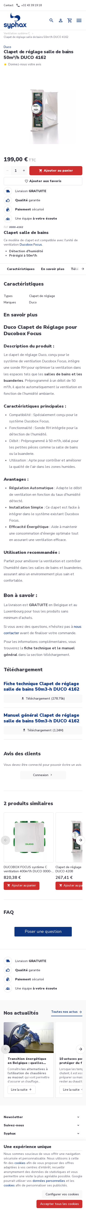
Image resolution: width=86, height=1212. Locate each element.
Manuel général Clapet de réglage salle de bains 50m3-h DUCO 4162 (41, 718)
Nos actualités (21, 1013)
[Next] (79, 269)
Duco (7, 47)
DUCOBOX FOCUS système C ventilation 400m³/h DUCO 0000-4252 (28, 869)
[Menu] (79, 20)
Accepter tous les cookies (59, 1204)
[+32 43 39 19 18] (29, 5)
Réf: (6, 227)
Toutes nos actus (64, 1012)
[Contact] (8, 5)
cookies (19, 1163)
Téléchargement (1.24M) (43, 730)
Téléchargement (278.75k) (43, 698)
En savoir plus (52, 269)
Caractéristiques (21, 269)
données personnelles (49, 1181)
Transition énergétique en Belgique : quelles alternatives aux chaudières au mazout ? (27, 1061)
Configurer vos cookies (62, 1194)
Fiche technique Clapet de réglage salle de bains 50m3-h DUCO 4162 (41, 686)
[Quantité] (15, 170)
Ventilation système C (17, 33)
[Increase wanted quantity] (24, 170)
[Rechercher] (51, 20)
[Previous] (5, 840)
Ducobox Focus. (31, 244)
